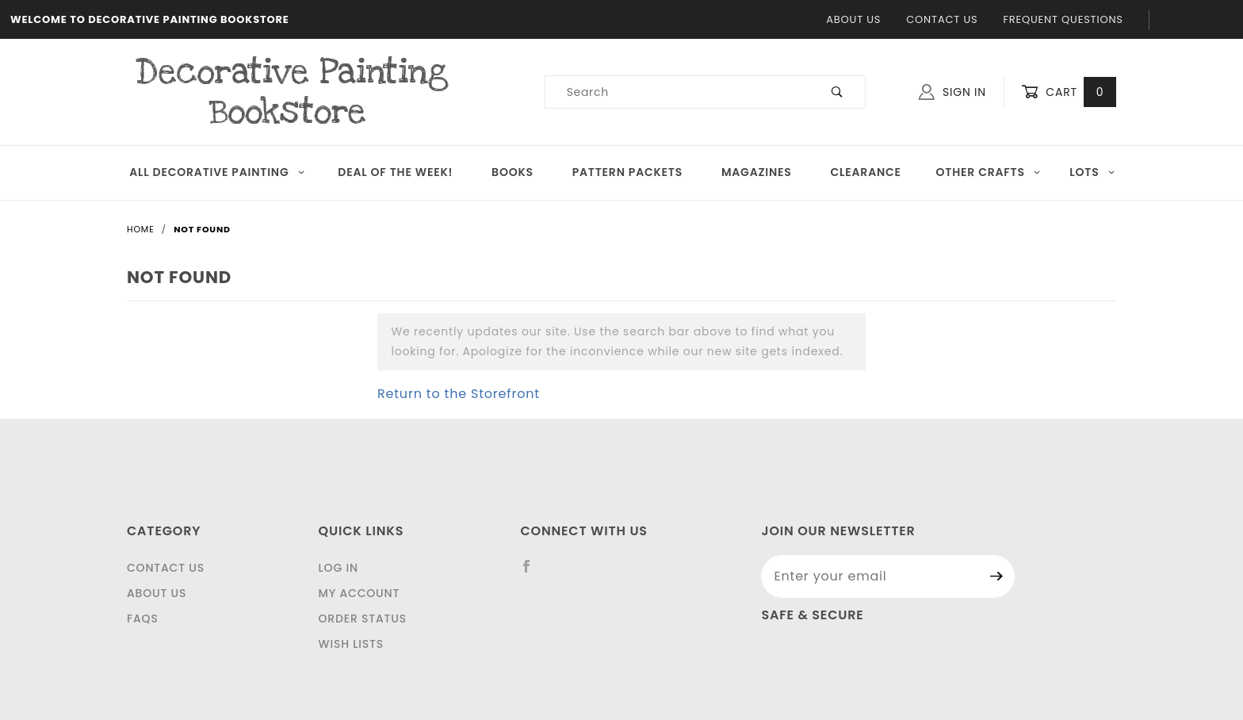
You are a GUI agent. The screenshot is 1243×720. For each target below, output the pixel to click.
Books (512, 172)
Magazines (756, 172)
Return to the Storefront (458, 394)
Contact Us (941, 19)
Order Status (363, 618)
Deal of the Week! (395, 172)
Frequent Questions (1063, 19)
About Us (853, 19)
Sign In (952, 92)
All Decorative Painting (217, 172)
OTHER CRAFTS (988, 172)
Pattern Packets (627, 172)
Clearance (866, 172)
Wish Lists (351, 644)
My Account (359, 593)
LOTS (1092, 172)
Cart (1068, 92)
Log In (338, 568)
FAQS (143, 618)
